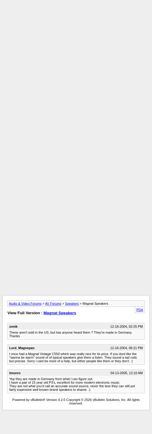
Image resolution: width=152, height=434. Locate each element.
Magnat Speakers (59, 313)
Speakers (72, 303)
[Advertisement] (75, 58)
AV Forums (53, 303)
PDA (139, 310)
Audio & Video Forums (25, 303)
